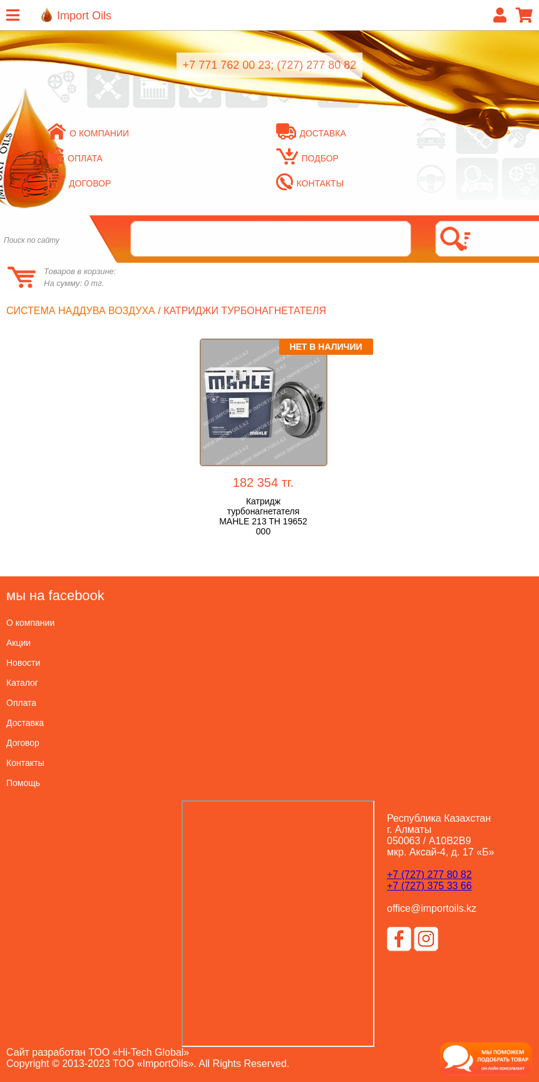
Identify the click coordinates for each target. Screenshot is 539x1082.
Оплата (21, 703)
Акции (18, 643)
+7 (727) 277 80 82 (429, 874)
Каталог (22, 683)
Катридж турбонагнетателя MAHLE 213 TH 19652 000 (263, 516)
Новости (23, 663)
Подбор (307, 158)
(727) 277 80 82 (316, 65)
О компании (88, 133)
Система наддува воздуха (80, 310)
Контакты (310, 183)
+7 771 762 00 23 (227, 65)
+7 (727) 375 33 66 (429, 885)
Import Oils (84, 15)
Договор (22, 743)
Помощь (23, 783)
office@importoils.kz (431, 908)
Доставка (311, 133)
